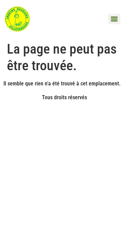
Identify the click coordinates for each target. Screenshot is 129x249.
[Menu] (114, 19)
